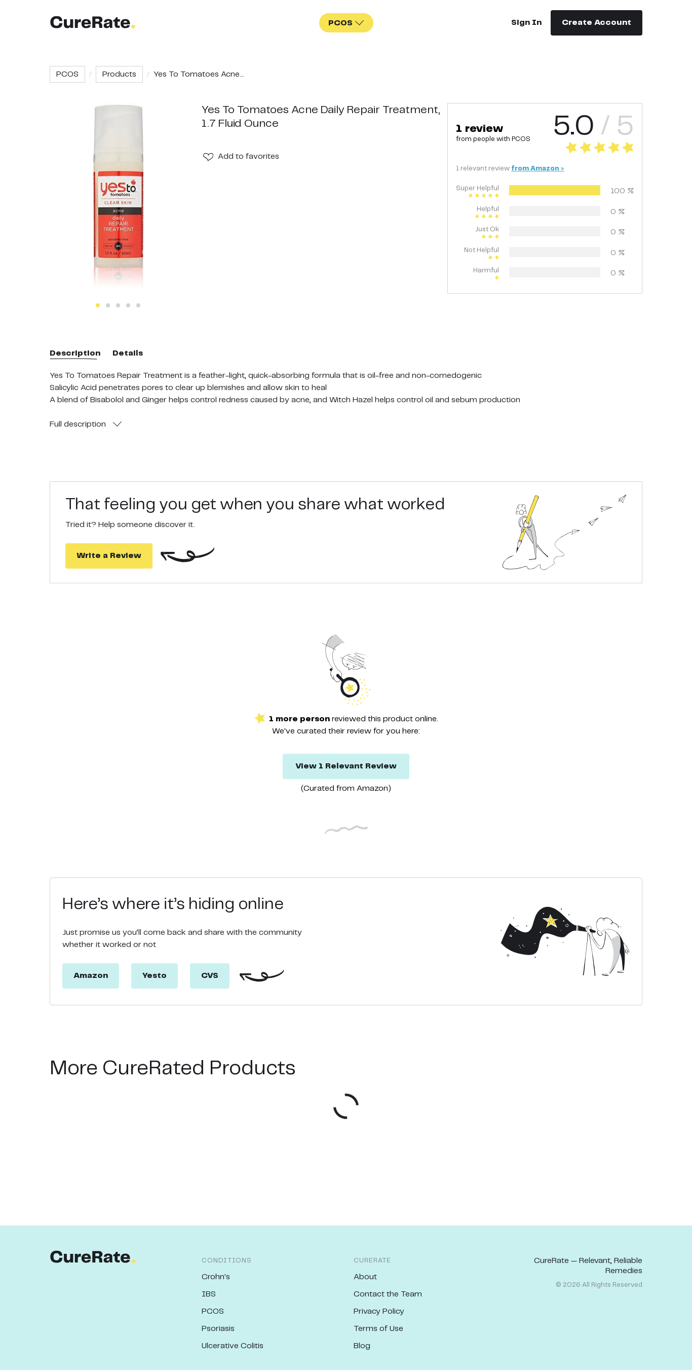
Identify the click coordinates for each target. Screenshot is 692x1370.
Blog (362, 1346)
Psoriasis (218, 1328)
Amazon (90, 975)
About (365, 1277)
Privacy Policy (379, 1311)
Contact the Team (388, 1294)
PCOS (67, 74)
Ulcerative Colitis (232, 1346)
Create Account (596, 22)
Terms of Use (378, 1328)
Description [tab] (75, 353)
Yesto (154, 975)
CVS (209, 975)
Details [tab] (127, 353)
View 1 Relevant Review (346, 766)
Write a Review (108, 555)
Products (119, 74)
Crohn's (216, 1277)
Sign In (526, 22)
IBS (209, 1294)
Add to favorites (248, 156)
